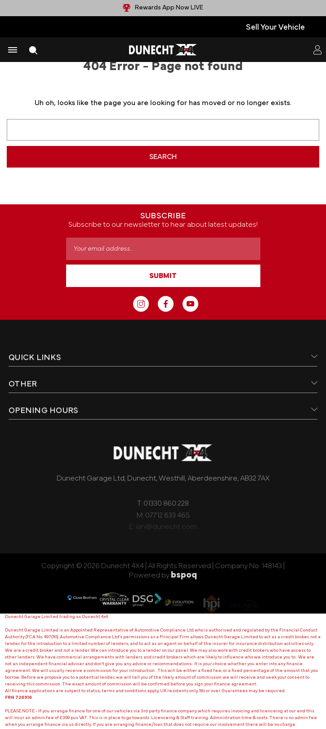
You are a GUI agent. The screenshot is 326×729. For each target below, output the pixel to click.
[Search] (33, 50)
